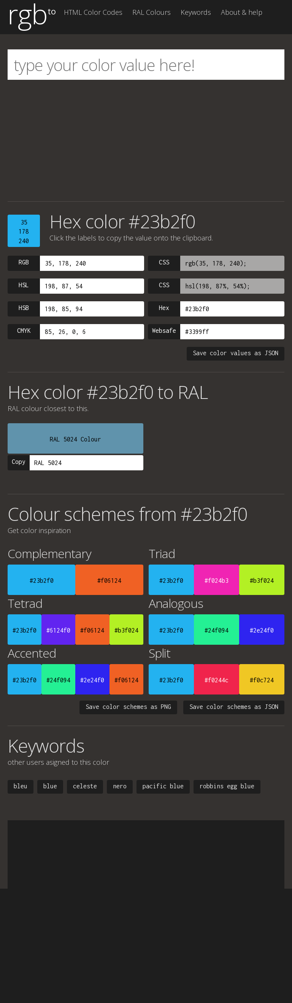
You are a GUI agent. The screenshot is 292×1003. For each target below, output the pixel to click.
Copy (18, 461)
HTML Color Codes (93, 12)
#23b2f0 (42, 580)
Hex (164, 307)
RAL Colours (151, 12)
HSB (24, 307)
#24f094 (217, 630)
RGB (24, 262)
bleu (20, 786)
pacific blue (163, 786)
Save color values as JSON (235, 353)
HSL (24, 285)
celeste (85, 786)
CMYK (24, 330)
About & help (241, 12)
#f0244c (217, 680)
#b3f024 (262, 580)
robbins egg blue (227, 786)
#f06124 (109, 580)
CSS (164, 262)
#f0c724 (262, 680)
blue (50, 786)
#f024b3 (217, 580)
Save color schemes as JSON (233, 706)
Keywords (196, 12)
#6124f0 (58, 630)
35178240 (24, 231)
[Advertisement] (146, 140)
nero (120, 786)
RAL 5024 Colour (75, 439)
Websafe (164, 330)
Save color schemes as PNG (128, 706)
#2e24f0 (262, 630)
